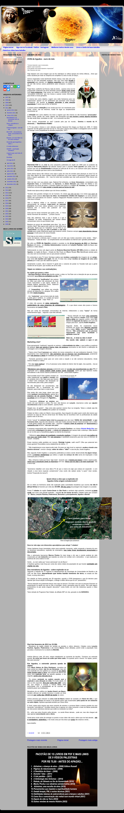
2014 (7, 193)
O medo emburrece (12, 146)
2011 (7, 108)
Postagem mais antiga (88, 740)
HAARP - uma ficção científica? (13, 149)
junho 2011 (10, 168)
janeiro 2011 (11, 110)
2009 (7, 102)
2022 (7, 213)
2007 (7, 97)
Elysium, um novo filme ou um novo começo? (14, 138)
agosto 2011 (11, 173)
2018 (7, 203)
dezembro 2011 (12, 184)
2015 (7, 195)
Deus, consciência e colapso (13, 124)
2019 (7, 206)
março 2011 (10, 115)
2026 (7, 224)
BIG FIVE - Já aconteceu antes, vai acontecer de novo (14, 133)
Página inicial (8, 47)
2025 (7, 221)
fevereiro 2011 (11, 113)
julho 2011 (10, 171)
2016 (7, 198)
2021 (7, 211)
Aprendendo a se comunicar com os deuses (13, 119)
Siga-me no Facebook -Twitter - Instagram (32, 47)
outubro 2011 (11, 179)
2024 (7, 219)
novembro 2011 (12, 181)
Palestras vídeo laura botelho (14, 50)
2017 (7, 200)
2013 (7, 190)
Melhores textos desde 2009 (62, 47)
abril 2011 (10, 163)
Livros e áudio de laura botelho (88, 47)
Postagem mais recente (37, 740)
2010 (7, 105)
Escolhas (9, 157)
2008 (7, 100)
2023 (7, 216)
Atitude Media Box (87, 428)
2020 (7, 208)
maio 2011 (10, 166)
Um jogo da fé (11, 160)
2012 (7, 187)
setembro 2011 (11, 176)
